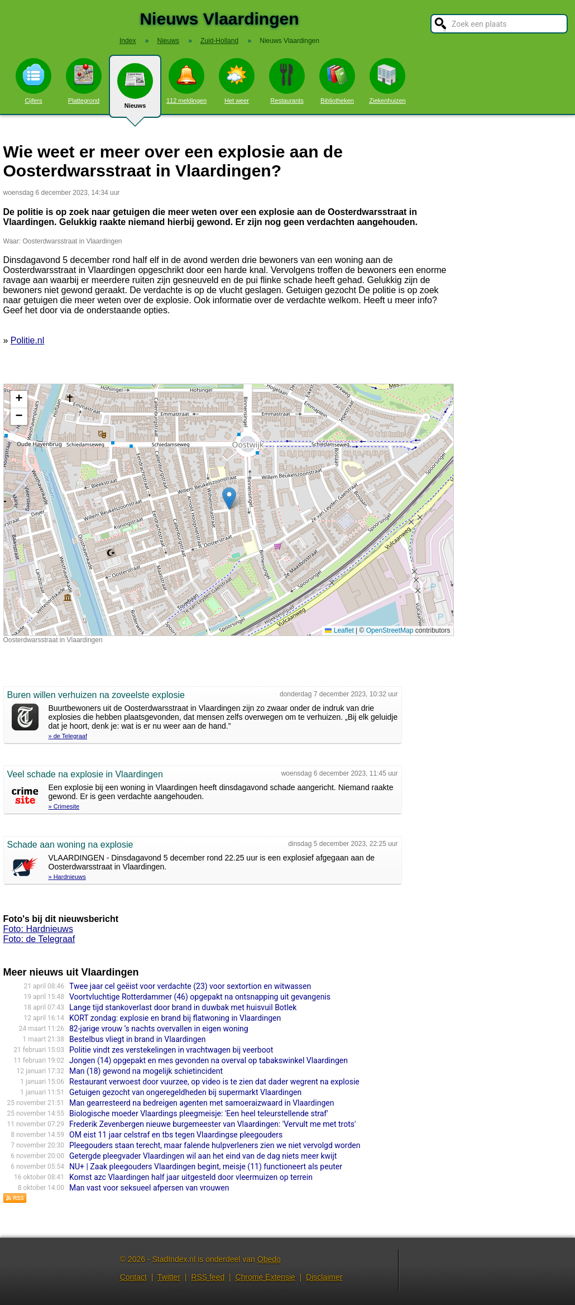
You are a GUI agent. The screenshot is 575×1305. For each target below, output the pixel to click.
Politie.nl (27, 340)
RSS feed (207, 1277)
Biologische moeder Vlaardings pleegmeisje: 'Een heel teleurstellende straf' (198, 1113)
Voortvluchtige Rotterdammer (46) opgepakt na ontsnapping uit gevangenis (199, 996)
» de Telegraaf (68, 736)
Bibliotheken (337, 81)
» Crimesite (64, 806)
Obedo (269, 1259)
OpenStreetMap (390, 630)
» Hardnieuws (67, 876)
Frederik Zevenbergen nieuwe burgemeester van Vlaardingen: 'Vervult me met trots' (212, 1124)
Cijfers (33, 81)
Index (127, 41)
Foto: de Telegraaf (39, 939)
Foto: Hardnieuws (38, 929)
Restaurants (287, 81)
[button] (229, 498)
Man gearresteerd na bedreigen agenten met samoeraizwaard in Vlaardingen (201, 1102)
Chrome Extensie (265, 1277)
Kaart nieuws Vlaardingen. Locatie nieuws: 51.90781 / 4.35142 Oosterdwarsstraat (227, 509)
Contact (133, 1277)
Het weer (237, 81)
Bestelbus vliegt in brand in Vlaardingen (137, 1039)
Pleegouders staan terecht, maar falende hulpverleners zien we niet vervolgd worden (214, 1145)
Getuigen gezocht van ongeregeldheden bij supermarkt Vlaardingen (185, 1092)
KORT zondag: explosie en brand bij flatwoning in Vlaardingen (175, 1018)
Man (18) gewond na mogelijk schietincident (146, 1071)
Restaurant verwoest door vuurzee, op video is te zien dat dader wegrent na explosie (214, 1081)
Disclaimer (324, 1277)
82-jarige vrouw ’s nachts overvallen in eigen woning (158, 1028)
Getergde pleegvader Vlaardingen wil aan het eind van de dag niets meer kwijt (203, 1155)
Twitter (168, 1277)
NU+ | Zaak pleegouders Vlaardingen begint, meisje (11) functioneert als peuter (205, 1166)
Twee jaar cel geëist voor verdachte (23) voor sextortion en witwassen (190, 986)
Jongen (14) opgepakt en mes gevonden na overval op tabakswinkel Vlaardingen (208, 1060)
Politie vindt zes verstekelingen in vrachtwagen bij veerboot (171, 1049)
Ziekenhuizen (387, 81)
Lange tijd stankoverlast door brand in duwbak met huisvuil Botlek (182, 1007)
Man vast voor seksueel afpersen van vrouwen (149, 1187)
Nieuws (135, 90)
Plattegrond (84, 81)
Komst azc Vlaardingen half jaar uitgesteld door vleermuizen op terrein (191, 1177)
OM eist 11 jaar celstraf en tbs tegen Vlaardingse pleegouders (175, 1134)
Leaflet (339, 630)
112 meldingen (186, 81)
